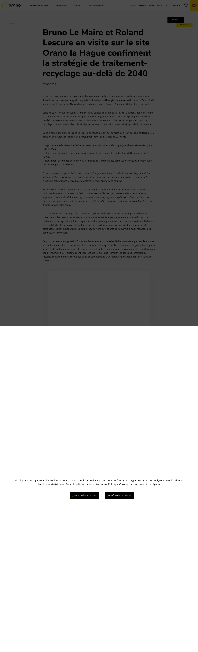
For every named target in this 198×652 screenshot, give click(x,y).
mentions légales (150, 484)
